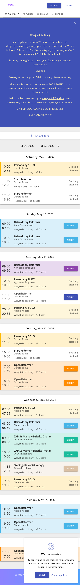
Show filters (40, 135)
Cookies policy (59, 575)
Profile (58, 14)
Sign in (70, 5)
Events (28, 14)
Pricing (42, 14)
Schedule (12, 14)
